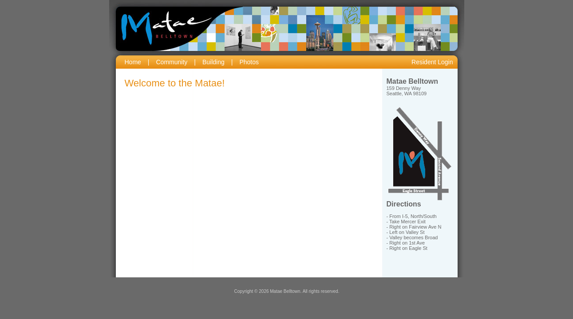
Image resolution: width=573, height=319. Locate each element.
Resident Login (432, 62)
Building (213, 62)
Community (172, 62)
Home (133, 62)
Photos (249, 62)
